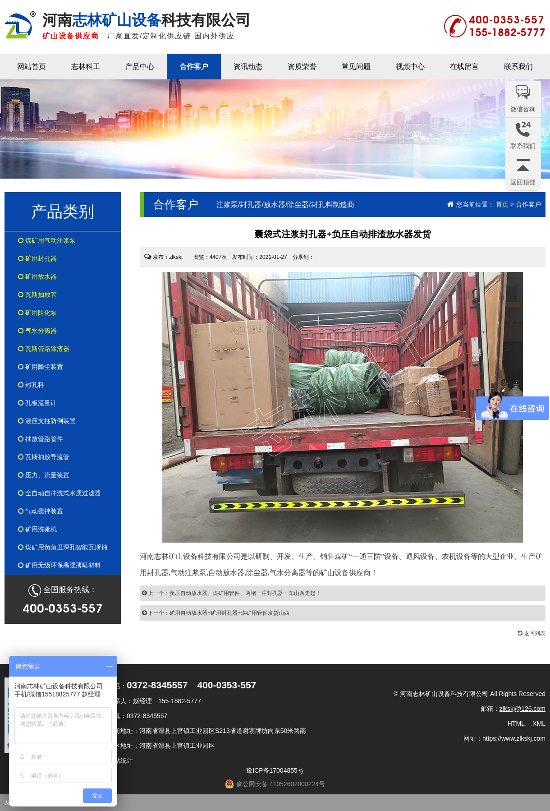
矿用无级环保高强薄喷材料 (59, 565)
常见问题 (356, 66)
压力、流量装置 (43, 475)
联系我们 (518, 66)
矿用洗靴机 (37, 529)
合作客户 (193, 66)
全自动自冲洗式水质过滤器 (59, 493)
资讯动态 (248, 66)
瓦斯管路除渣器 (43, 348)
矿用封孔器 (37, 258)
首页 (502, 204)
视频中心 (410, 66)
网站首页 (31, 66)
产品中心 (139, 66)
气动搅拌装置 (40, 511)
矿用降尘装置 (40, 366)
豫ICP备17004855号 (275, 770)
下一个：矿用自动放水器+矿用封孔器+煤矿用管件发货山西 (215, 613)
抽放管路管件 (40, 438)
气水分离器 (37, 330)
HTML (516, 723)
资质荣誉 (302, 66)
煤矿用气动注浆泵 (47, 240)
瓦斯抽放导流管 (43, 457)
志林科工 (85, 66)
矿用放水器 (37, 276)
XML (538, 723)
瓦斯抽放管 (37, 294)
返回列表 (531, 633)
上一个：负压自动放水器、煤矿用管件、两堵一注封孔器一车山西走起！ (231, 593)
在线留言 (464, 66)
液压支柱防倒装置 (47, 420)
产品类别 (62, 211)
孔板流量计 (37, 402)
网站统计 (120, 760)
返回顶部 (523, 182)
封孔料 (31, 384)
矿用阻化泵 (37, 312)
